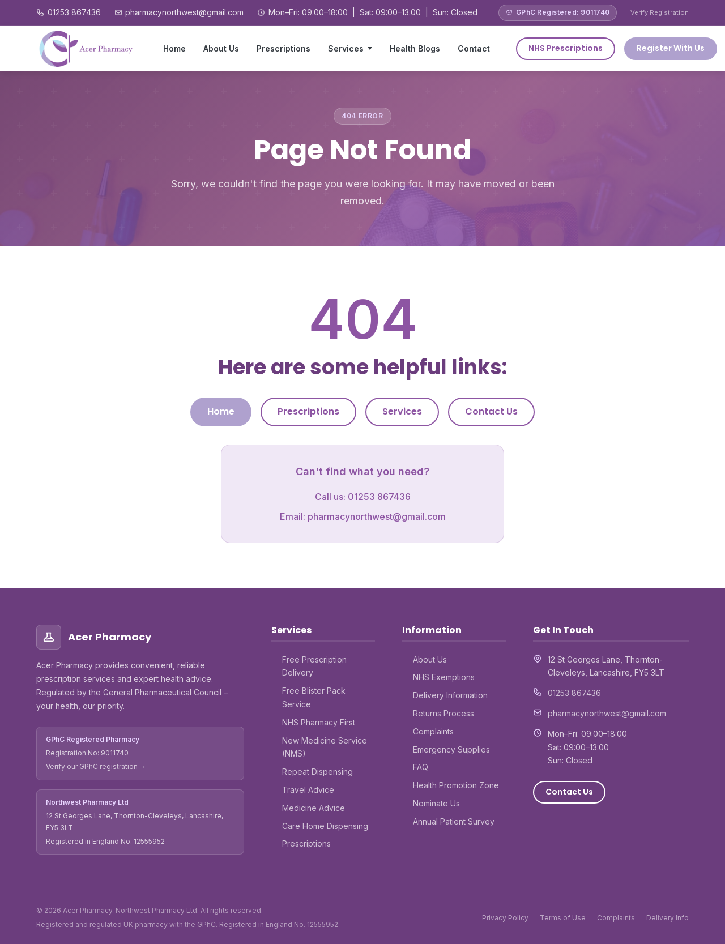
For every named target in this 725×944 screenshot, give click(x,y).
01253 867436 (74, 12)
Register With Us (671, 48)
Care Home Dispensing (325, 826)
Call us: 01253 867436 (363, 496)
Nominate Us (436, 803)
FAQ (420, 767)
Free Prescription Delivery (314, 666)
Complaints (433, 731)
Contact (474, 48)
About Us (221, 48)
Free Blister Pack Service (314, 697)
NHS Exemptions (444, 677)
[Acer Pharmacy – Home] (86, 49)
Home (174, 48)
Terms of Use (563, 917)
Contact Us (491, 411)
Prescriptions (283, 48)
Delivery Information (450, 695)
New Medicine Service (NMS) (324, 747)
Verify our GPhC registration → (96, 766)
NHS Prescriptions (565, 48)
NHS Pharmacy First (318, 722)
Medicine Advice (313, 808)
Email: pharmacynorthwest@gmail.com (363, 516)
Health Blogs (415, 48)
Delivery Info (667, 917)
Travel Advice (308, 790)
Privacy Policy (505, 917)
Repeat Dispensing (317, 771)
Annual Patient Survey (453, 821)
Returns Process (443, 713)
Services (346, 48)
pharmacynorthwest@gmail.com (184, 12)
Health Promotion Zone (456, 785)
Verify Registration (659, 12)
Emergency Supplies (451, 749)
